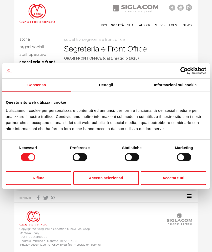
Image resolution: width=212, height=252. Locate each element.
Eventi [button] (174, 25)
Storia (24, 39)
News (187, 25)
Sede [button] (129, 25)
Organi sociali (31, 47)
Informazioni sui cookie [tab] (175, 85)
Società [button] (116, 25)
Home (102, 25)
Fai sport (144, 25)
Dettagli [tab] (106, 85)
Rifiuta (39, 178)
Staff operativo (32, 54)
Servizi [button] (160, 25)
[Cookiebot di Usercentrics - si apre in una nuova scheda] (184, 71)
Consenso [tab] (36, 85)
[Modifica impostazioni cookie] (80, 244)
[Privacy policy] (29, 244)
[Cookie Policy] (49, 244)
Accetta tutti (173, 178)
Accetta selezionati (106, 178)
